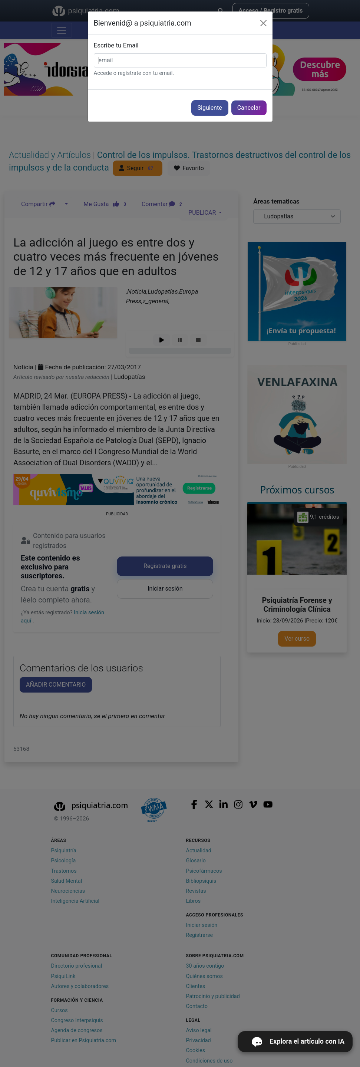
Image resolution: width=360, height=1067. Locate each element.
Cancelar (249, 107)
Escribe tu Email (116, 45)
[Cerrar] (263, 23)
